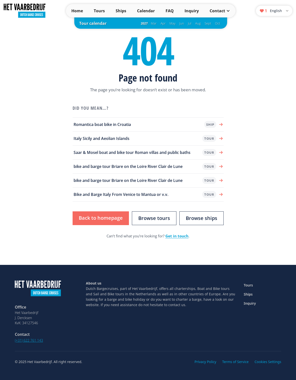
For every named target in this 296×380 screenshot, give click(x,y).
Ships (121, 11)
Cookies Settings (267, 361)
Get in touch (176, 235)
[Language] (279, 11)
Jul (189, 23)
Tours (99, 11)
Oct (217, 23)
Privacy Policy (205, 361)
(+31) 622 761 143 (29, 340)
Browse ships (201, 218)
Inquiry (192, 11)
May (172, 23)
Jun (181, 23)
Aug (198, 23)
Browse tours (154, 218)
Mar (153, 23)
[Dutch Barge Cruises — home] (25, 10)
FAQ (170, 11)
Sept (208, 23)
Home (77, 11)
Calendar (146, 11)
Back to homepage (101, 218)
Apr (163, 23)
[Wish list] (263, 11)
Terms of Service (235, 361)
